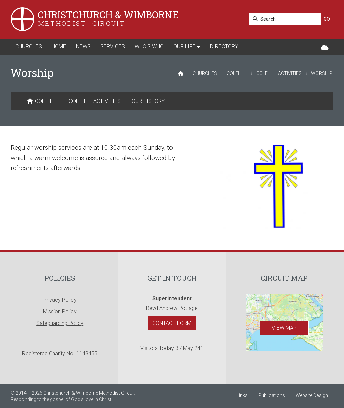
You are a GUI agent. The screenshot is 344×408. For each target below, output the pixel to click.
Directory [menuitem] (224, 46)
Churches (205, 73)
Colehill (237, 73)
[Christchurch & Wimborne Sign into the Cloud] (325, 48)
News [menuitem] (83, 46)
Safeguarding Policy (59, 323)
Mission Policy (60, 311)
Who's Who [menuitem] (149, 46)
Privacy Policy (60, 300)
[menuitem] (42, 101)
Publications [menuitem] (271, 395)
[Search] (286, 19)
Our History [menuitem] (148, 101)
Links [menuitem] (242, 395)
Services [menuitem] (112, 46)
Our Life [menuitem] (184, 46)
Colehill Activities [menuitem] (95, 101)
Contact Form (171, 323)
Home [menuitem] (59, 46)
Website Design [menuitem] (312, 395)
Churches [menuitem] (28, 46)
